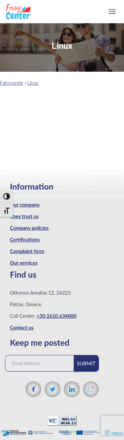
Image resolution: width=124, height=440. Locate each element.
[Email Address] (42, 363)
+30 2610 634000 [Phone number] (56, 316)
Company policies (29, 228)
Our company (25, 205)
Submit (86, 363)
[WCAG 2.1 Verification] (62, 420)
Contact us (21, 327)
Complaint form (27, 251)
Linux (32, 83)
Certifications (25, 239)
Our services (23, 263)
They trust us (24, 216)
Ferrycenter (11, 83)
